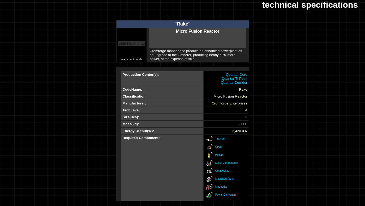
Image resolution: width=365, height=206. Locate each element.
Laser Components (226, 162)
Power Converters (226, 194)
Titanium (220, 138)
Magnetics (221, 186)
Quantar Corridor (234, 83)
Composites (222, 170)
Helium (219, 154)
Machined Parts (224, 178)
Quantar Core (236, 75)
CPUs (218, 146)
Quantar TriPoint (234, 79)
